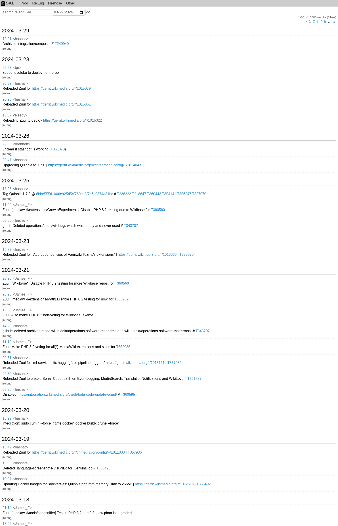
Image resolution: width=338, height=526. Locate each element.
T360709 (121, 299)
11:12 (6, 342)
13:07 (6, 115)
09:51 (6, 358)
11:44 (6, 205)
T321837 (194, 378)
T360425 (103, 468)
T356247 (184, 194)
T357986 (174, 363)
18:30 (6, 310)
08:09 (6, 220)
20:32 (6, 83)
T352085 (123, 347)
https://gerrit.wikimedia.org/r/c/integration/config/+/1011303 (78, 452)
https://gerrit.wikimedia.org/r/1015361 (61, 104)
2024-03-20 (15, 410)
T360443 (154, 194)
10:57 (6, 479)
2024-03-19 (15, 439)
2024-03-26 (15, 136)
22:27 (6, 68)
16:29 (6, 418)
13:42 (6, 447)
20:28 (6, 99)
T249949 (62, 44)
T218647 (139, 194)
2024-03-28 (15, 59)
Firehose (55, 3)
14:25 (6, 326)
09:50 (6, 374)
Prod (24, 3)
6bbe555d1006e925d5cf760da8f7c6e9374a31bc (74, 194)
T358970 (187, 254)
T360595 (128, 394)
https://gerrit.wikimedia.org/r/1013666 (147, 254)
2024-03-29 (15, 30)
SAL (7, 3)
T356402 (204, 484)
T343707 (131, 226)
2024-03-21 (15, 270)
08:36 (6, 389)
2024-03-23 (15, 241)
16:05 (6, 189)
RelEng (38, 3)
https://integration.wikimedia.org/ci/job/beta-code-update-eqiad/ (67, 394)
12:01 (6, 39)
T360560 (158, 210)
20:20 (6, 294)
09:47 (6, 160)
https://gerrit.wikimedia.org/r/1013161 (135, 363)
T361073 (57, 149)
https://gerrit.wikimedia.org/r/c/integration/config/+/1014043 (94, 165)
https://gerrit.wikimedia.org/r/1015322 (72, 120)
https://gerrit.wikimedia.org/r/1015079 (61, 88)
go (88, 12)
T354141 (169, 194)
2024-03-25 (15, 180)
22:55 (6, 144)
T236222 (124, 194)
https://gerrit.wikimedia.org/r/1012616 (164, 484)
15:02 (6, 524)
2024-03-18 (15, 499)
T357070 (199, 194)
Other (70, 3)
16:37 (6, 249)
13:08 (6, 463)
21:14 (6, 508)
